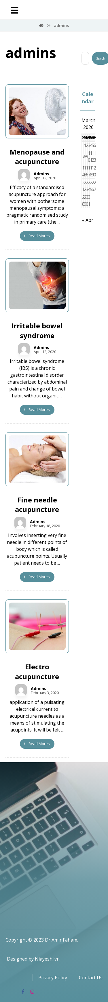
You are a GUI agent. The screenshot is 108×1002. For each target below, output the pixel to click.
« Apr (87, 220)
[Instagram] (32, 991)
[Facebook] (23, 991)
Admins (41, 174)
